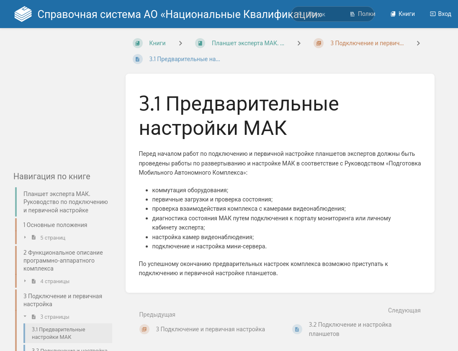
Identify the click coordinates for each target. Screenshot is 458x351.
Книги (402, 13)
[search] (333, 14)
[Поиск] (301, 14)
